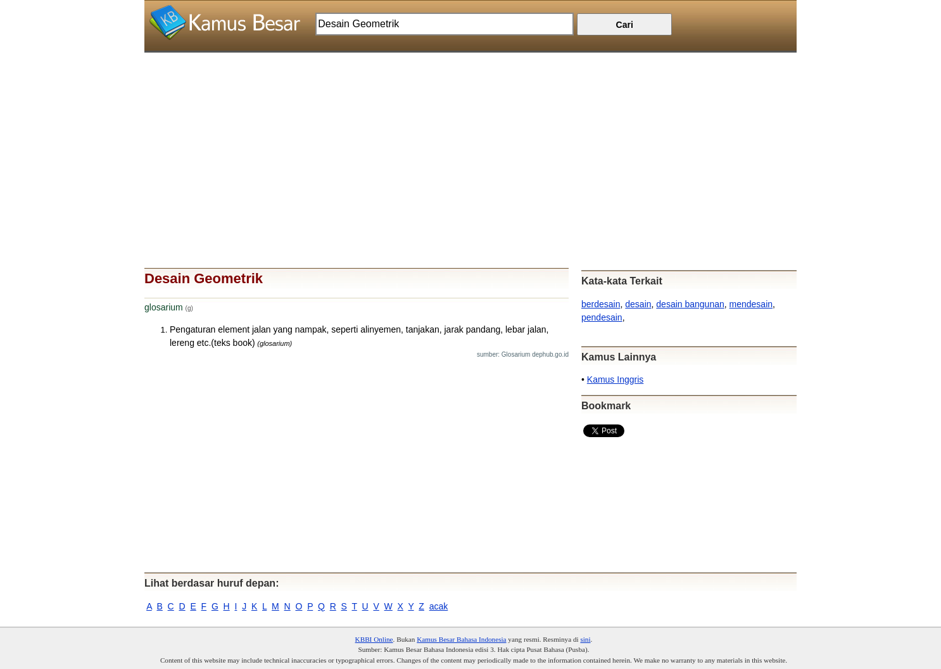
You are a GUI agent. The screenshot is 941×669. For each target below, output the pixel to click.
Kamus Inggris (615, 379)
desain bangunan (690, 304)
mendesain (751, 304)
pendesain (601, 317)
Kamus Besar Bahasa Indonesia (461, 639)
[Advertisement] (470, 141)
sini (585, 639)
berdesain (601, 304)
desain (638, 304)
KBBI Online (374, 639)
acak (438, 606)
